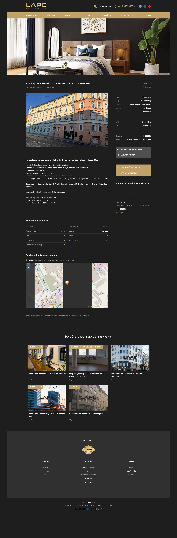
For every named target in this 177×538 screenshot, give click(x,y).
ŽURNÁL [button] (105, 15)
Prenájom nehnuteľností (34, 111)
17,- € (30, 443)
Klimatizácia (73, 264)
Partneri (69, 15)
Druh (60, 79)
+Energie (74, 411)
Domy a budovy (88, 491)
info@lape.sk (105, 6)
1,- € (113, 403)
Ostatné (88, 505)
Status (71, 255)
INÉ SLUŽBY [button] (126, 15)
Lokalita (29, 79)
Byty (88, 495)
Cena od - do (127, 79)
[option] (88, 46)
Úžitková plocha (32, 255)
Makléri (131, 491)
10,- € (144, 108)
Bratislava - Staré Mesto (43, 339)
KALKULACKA (31, 15)
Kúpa (60, 91)
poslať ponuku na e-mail (130, 173)
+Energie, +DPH (35, 371)
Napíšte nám (131, 495)
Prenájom (46, 91)
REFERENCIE (88, 15)
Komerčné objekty (88, 498)
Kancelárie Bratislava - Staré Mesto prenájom (71, 339)
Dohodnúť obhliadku (128, 191)
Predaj (32, 91)
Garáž (28, 259)
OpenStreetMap (93, 330)
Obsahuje (94, 79)
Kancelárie (50, 111)
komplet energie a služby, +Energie (86, 371)
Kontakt (146, 15)
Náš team (51, 15)
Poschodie (30, 250)
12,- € (71, 403)
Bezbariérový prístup (34, 268)
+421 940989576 (126, 6)
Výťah (71, 259)
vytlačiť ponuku (126, 178)
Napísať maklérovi (127, 197)
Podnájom (73, 91)
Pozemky (88, 502)
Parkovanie (30, 264)
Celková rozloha (75, 250)
